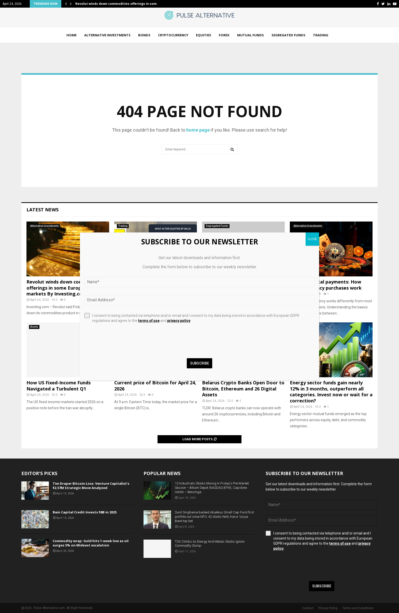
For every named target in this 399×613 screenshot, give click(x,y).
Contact (308, 608)
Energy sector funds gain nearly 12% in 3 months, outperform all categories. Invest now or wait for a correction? (331, 391)
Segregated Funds (288, 35)
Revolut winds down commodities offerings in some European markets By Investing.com (64, 288)
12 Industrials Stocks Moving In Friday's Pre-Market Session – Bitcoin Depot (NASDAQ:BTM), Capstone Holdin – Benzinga (212, 487)
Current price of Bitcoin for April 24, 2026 (155, 385)
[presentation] (304, 566)
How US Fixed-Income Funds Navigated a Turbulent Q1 (58, 385)
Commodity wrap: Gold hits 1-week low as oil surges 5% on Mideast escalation (91, 543)
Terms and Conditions (358, 608)
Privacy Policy (328, 608)
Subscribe (321, 586)
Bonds (144, 35)
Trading (320, 35)
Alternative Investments (107, 35)
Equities (203, 35)
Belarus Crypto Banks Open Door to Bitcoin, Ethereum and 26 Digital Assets (243, 389)
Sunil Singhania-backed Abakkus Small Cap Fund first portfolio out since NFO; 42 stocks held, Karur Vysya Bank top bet (214, 516)
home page (198, 130)
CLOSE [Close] (312, 239)
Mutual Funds (250, 35)
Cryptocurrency (173, 35)
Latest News (42, 210)
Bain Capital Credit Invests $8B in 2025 (85, 512)
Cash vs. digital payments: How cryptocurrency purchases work (326, 285)
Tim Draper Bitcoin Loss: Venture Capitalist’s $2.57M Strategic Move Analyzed (91, 485)
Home (71, 35)
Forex (224, 35)
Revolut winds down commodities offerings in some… (118, 4)
